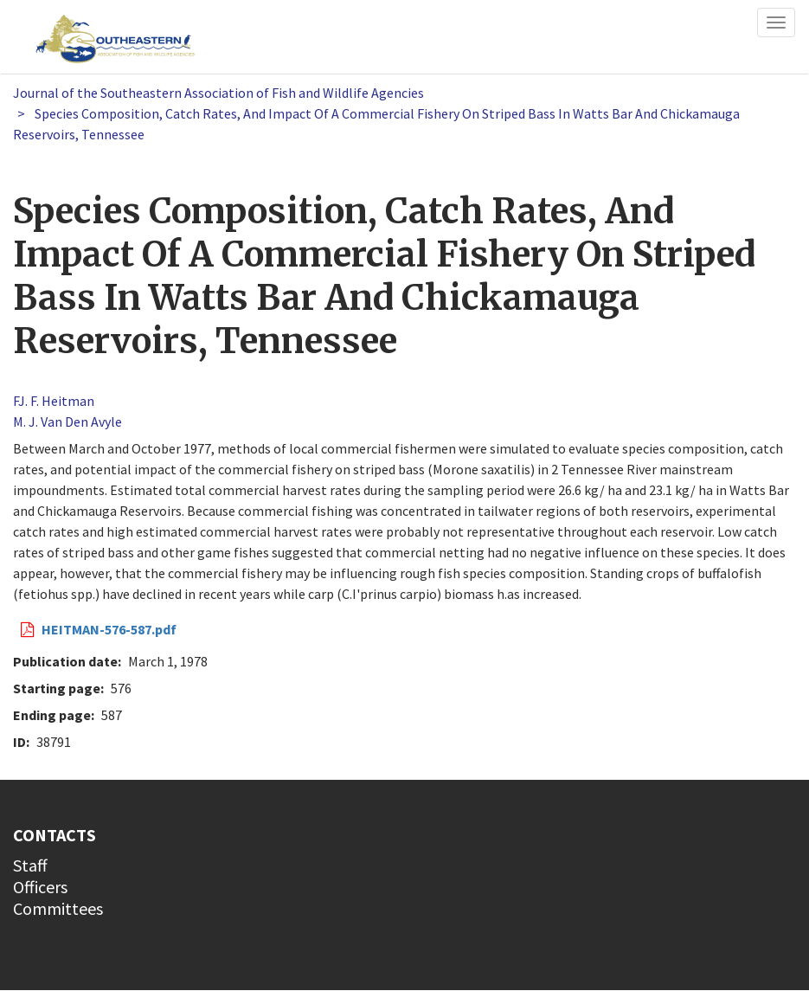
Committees (58, 908)
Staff (30, 865)
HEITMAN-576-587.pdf (109, 629)
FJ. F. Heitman (53, 400)
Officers (40, 886)
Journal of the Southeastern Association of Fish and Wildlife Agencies (218, 92)
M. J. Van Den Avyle (67, 421)
